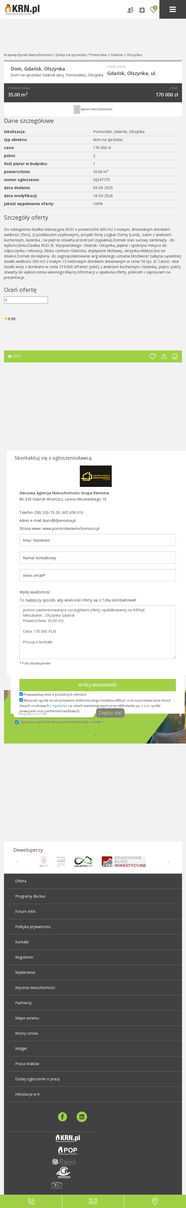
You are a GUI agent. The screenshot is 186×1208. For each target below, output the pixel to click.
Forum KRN (25, 911)
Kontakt (22, 941)
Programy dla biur (30, 896)
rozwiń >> (97, 721)
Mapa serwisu (27, 1018)
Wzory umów (26, 1033)
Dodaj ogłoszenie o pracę (37, 1078)
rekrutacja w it (27, 1094)
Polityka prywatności (33, 926)
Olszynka (134, 54)
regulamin (59, 705)
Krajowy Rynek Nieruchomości (28, 54)
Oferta (20, 880)
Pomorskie (98, 54)
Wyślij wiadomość (97, 684)
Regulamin (24, 957)
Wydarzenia (25, 972)
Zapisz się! (110, 712)
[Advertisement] (89, 407)
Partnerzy (23, 1002)
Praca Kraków (27, 1063)
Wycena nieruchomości (35, 987)
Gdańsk (116, 54)
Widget (21, 1048)
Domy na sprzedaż (71, 54)
